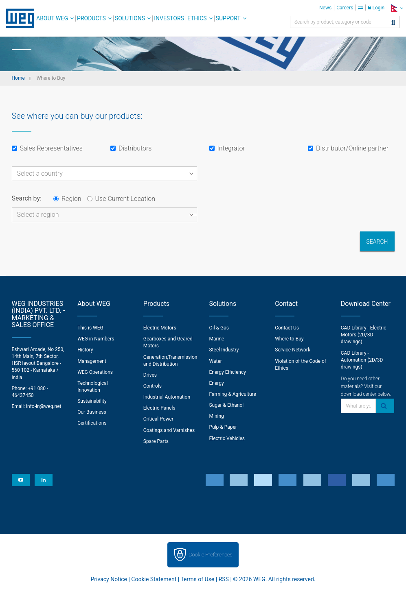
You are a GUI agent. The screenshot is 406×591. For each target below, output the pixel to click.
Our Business (91, 412)
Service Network (292, 350)
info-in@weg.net (43, 406)
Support (228, 18)
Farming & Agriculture (232, 394)
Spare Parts (156, 441)
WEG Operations (95, 372)
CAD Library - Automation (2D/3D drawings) (362, 360)
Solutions (130, 18)
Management (91, 361)
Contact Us (287, 328)
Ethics (197, 18)
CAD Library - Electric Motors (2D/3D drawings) (363, 335)
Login (376, 8)
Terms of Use (197, 579)
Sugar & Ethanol (226, 405)
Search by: (27, 198)
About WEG (52, 18)
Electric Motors (159, 328)
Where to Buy (289, 339)
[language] (396, 8)
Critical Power (158, 419)
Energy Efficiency (227, 372)
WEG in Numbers (95, 339)
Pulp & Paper (223, 427)
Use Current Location (121, 199)
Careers (344, 8)
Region (67, 199)
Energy (216, 383)
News (325, 8)
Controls (152, 386)
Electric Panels (159, 408)
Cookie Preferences (211, 555)
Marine (216, 339)
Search (377, 241)
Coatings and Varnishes (169, 430)
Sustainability (92, 401)
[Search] (393, 23)
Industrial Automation (166, 397)
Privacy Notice (109, 579)
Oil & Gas (218, 328)
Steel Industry (224, 350)
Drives (150, 375)
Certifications (91, 423)
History (85, 350)
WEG (17, 18)
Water (215, 361)
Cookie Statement (153, 579)
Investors (169, 18)
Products (91, 18)
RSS (224, 579)
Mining (216, 416)
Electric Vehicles (227, 438)
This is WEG (90, 328)
